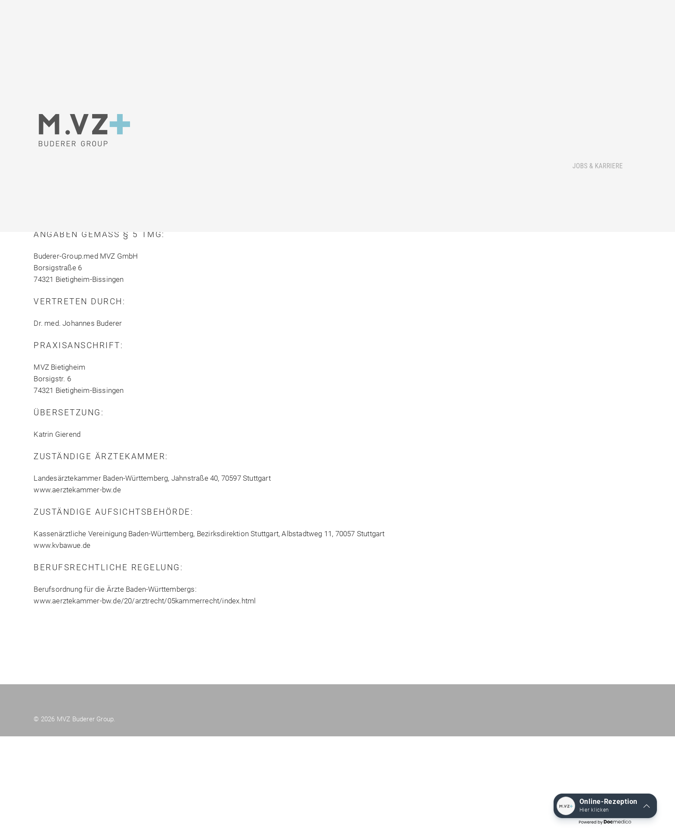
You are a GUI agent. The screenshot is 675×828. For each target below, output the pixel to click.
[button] (605, 806)
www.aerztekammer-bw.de (77, 691)
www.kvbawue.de (62, 747)
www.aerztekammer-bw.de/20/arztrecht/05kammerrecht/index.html (145, 802)
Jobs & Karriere (598, 158)
